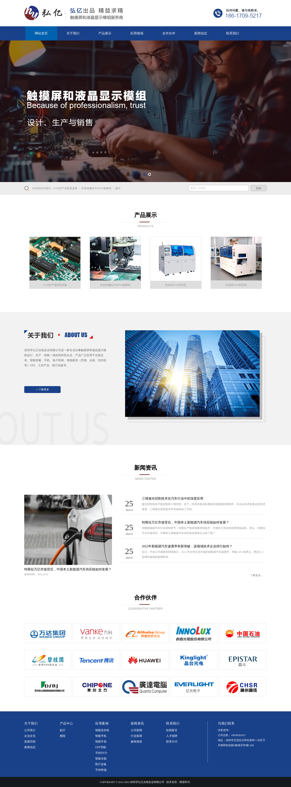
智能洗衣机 (102, 730)
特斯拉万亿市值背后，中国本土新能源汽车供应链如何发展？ (68, 569)
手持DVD (101, 752)
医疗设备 (100, 764)
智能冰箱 (100, 758)
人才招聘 (171, 735)
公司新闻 (136, 730)
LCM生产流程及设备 (65, 188)
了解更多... (256, 575)
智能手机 (100, 735)
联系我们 (232, 33)
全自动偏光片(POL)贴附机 (96, 188)
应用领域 (136, 33)
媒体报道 (136, 741)
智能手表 (100, 741)
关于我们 (72, 33)
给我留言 (171, 730)
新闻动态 (200, 33)
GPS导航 (100, 747)
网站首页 (41, 33)
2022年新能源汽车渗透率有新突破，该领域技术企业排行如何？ (187, 546)
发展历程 (30, 741)
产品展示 (104, 33)
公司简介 (30, 730)
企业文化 (30, 735)
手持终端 (100, 769)
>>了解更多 (42, 389)
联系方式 (171, 741)
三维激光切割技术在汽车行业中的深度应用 (172, 498)
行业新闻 (136, 735)
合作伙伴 (168, 33)
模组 (62, 735)
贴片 (118, 188)
